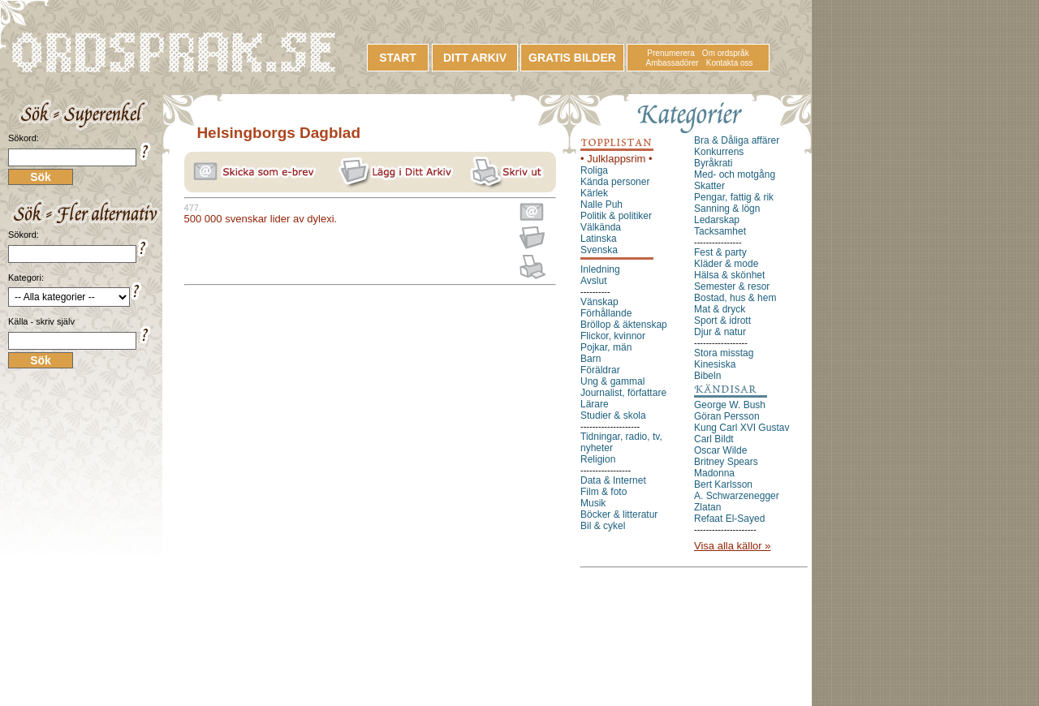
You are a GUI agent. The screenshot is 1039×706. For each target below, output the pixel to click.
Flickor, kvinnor (612, 336)
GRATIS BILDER (572, 57)
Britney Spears (726, 461)
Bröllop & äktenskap (623, 324)
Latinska (598, 238)
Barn (590, 358)
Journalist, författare (623, 392)
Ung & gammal (612, 381)
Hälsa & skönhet (729, 275)
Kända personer (614, 181)
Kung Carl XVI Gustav (741, 427)
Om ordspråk (725, 53)
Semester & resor (732, 286)
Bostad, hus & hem (735, 297)
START (397, 57)
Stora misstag (723, 353)
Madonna (714, 473)
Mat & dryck (719, 309)
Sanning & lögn (727, 208)
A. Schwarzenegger (736, 496)
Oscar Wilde (720, 450)
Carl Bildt (714, 439)
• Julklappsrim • (616, 159)
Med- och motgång (734, 174)
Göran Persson (727, 416)
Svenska (599, 250)
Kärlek (594, 193)
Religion (597, 459)
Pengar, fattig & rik (734, 197)
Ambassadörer (672, 62)
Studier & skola (613, 415)
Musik (593, 503)
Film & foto (603, 491)
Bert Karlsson (723, 484)
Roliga (594, 170)
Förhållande (606, 313)
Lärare (594, 404)
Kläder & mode (726, 263)
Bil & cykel (602, 526)
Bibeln (707, 375)
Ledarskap (716, 220)
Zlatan (707, 507)
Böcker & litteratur (618, 514)
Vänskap (599, 302)
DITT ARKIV (475, 57)
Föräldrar (600, 370)
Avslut (593, 280)
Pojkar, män (606, 347)
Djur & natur (720, 332)
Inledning (600, 269)
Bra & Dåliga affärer (736, 140)
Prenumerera (670, 53)
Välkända (600, 227)
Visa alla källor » (732, 546)
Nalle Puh (601, 204)
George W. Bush (729, 405)
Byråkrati (713, 163)
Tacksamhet (720, 231)
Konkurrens (719, 151)
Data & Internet (613, 480)
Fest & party (720, 252)
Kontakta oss (729, 62)
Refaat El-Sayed (729, 518)
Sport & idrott (722, 320)
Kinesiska (714, 364)
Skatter (709, 186)
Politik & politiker (616, 216)
